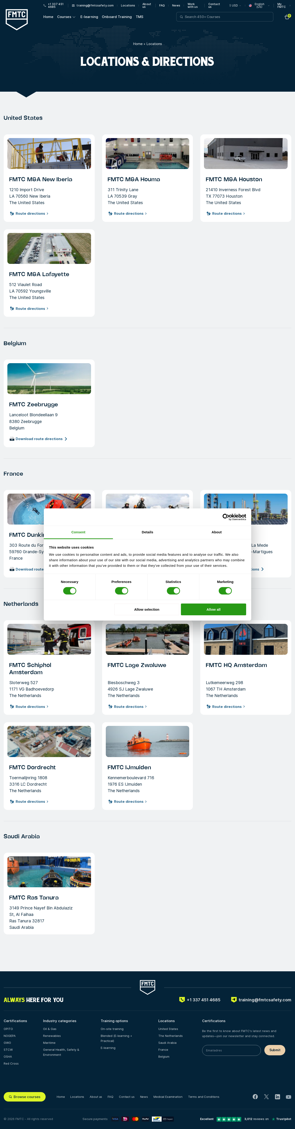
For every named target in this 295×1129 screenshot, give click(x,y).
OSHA (8, 1056)
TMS (139, 16)
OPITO (8, 1029)
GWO (7, 1042)
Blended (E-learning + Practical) (116, 1038)
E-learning (89, 16)
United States (168, 1029)
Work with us (193, 5)
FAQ (162, 5)
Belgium (163, 1056)
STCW (8, 1049)
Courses (64, 16)
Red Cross (11, 1063)
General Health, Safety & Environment (61, 1052)
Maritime (49, 1042)
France (163, 1049)
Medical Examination (168, 1097)
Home (48, 16)
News (176, 5)
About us (146, 5)
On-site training (112, 1029)
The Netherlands (170, 1036)
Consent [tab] (78, 532)
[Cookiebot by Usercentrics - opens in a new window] (226, 516)
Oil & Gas (49, 1029)
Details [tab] (147, 532)
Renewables (52, 1036)
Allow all (213, 609)
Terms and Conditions (203, 1097)
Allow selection (146, 609)
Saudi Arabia (167, 1042)
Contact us (214, 5)
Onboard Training (117, 16)
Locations (128, 5)
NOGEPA (10, 1036)
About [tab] (217, 532)
